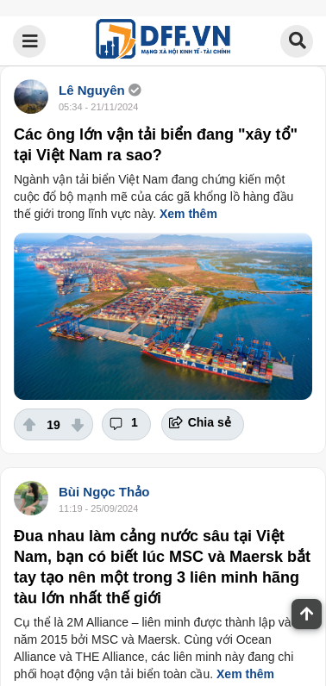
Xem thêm (188, 214)
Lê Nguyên (92, 90)
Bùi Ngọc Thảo (104, 491)
